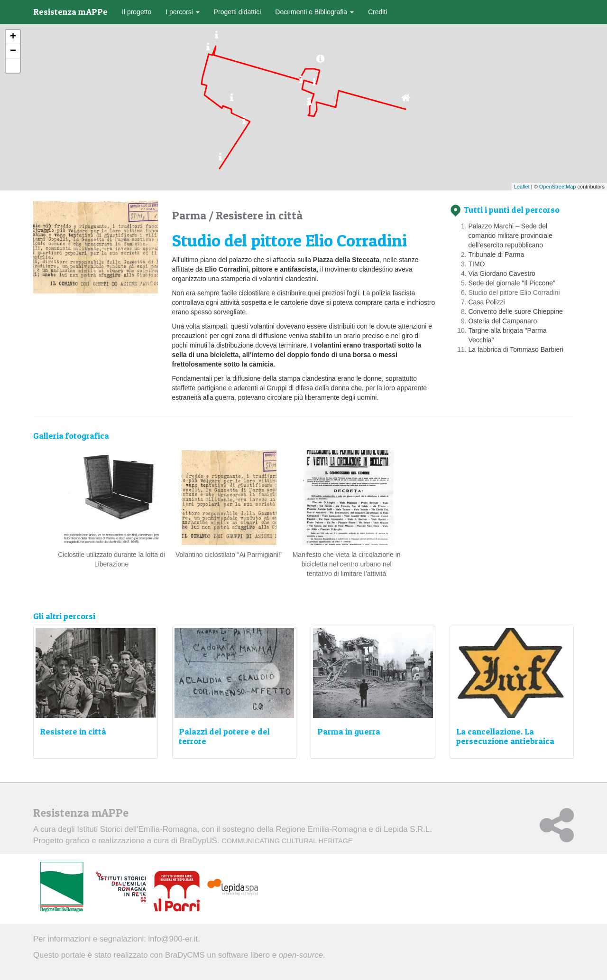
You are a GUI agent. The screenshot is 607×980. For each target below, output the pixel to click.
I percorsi (182, 12)
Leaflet (522, 186)
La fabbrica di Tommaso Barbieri (516, 349)
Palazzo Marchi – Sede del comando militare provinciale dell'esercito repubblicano (510, 235)
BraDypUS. (266, 840)
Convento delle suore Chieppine (516, 311)
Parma (190, 215)
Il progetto (136, 12)
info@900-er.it (173, 938)
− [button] (13, 51)
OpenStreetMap (557, 186)
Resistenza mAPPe (70, 12)
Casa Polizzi (487, 302)
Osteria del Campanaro (503, 321)
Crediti (377, 12)
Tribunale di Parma (496, 254)
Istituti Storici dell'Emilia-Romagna (137, 829)
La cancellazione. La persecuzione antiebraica (505, 736)
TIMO (477, 264)
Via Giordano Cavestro (502, 273)
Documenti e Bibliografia (314, 12)
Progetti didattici (237, 12)
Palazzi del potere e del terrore (224, 736)
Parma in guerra (348, 731)
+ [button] (13, 37)
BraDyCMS (185, 955)
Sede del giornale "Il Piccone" (512, 283)
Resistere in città (259, 215)
